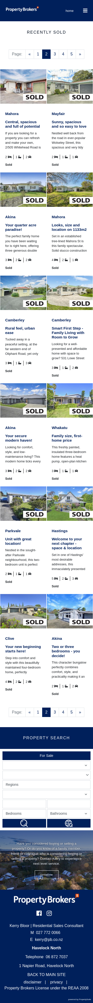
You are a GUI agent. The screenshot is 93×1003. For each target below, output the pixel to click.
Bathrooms (69, 814)
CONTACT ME (46, 874)
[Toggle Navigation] (85, 10)
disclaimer (32, 982)
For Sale (46, 756)
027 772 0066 (45, 933)
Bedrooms (14, 813)
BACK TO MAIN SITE (46, 975)
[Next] (80, 54)
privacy (56, 982)
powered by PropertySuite (79, 999)
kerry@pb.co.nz (49, 939)
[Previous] (29, 54)
